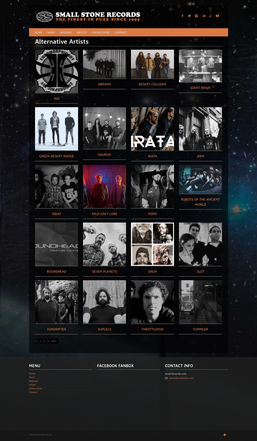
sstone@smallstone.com (181, 378)
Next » (54, 341)
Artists (82, 32)
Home (38, 32)
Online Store (101, 32)
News (51, 32)
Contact (121, 32)
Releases (66, 32)
